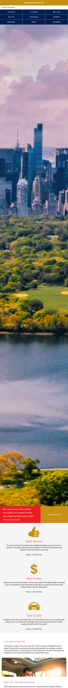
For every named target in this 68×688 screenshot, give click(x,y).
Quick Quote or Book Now (34, 3)
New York (11, 17)
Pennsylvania (34, 17)
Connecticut (11, 12)
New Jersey (56, 12)
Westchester (11, 22)
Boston (34, 22)
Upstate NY (56, 17)
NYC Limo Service (9, 7)
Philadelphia (56, 22)
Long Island (34, 12)
